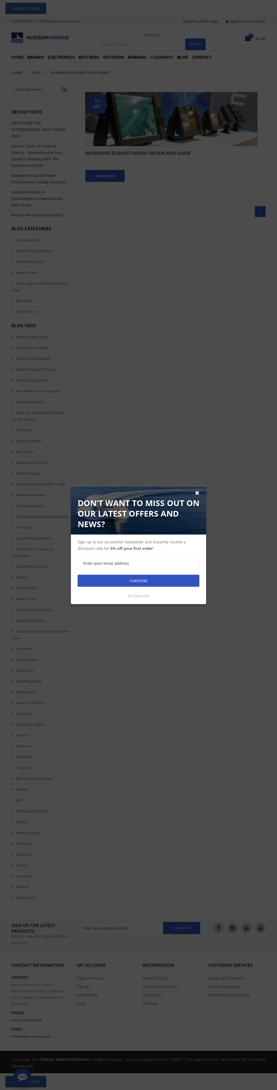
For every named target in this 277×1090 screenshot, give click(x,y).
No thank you (138, 595)
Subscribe (138, 580)
